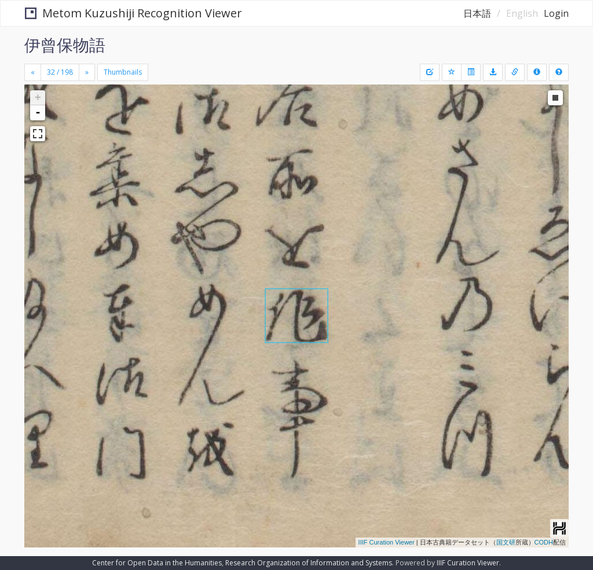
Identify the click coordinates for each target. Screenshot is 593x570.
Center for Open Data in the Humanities (157, 563)
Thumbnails (123, 72)
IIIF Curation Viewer (386, 542)
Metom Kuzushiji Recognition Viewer (133, 13)
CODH (544, 542)
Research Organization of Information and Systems (308, 563)
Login (556, 13)
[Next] (87, 72)
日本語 (477, 13)
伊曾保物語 (64, 45)
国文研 (505, 542)
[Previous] (32, 72)
